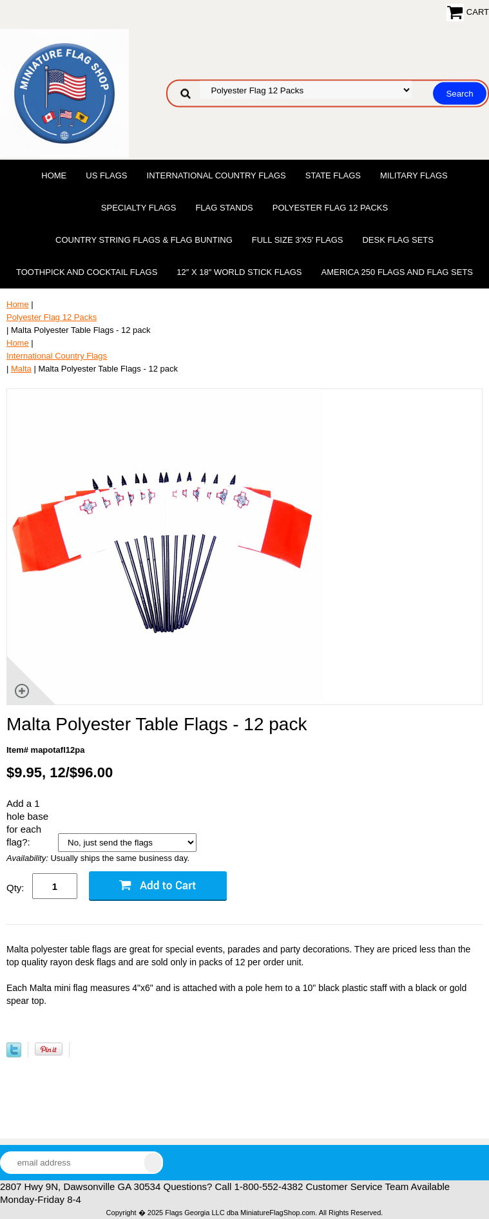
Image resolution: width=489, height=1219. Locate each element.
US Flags (106, 175)
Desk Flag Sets (398, 240)
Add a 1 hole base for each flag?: (27, 822)
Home (53, 175)
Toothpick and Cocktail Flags (86, 272)
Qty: (15, 887)
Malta (21, 368)
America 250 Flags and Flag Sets (397, 272)
